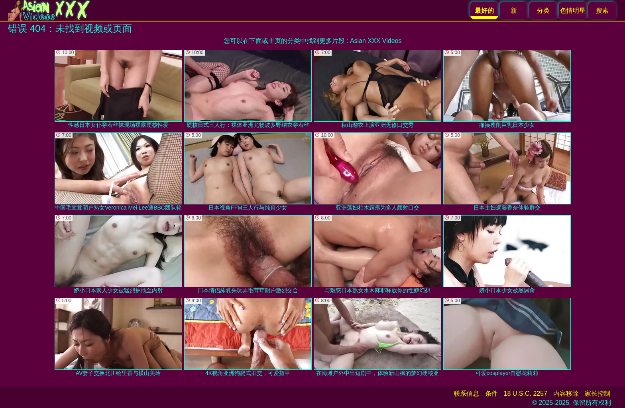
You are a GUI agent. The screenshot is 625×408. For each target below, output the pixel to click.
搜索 (602, 10)
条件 (491, 393)
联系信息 (466, 393)
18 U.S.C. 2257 (525, 393)
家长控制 (597, 393)
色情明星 (573, 10)
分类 (543, 10)
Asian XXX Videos (376, 40)
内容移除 (566, 393)
